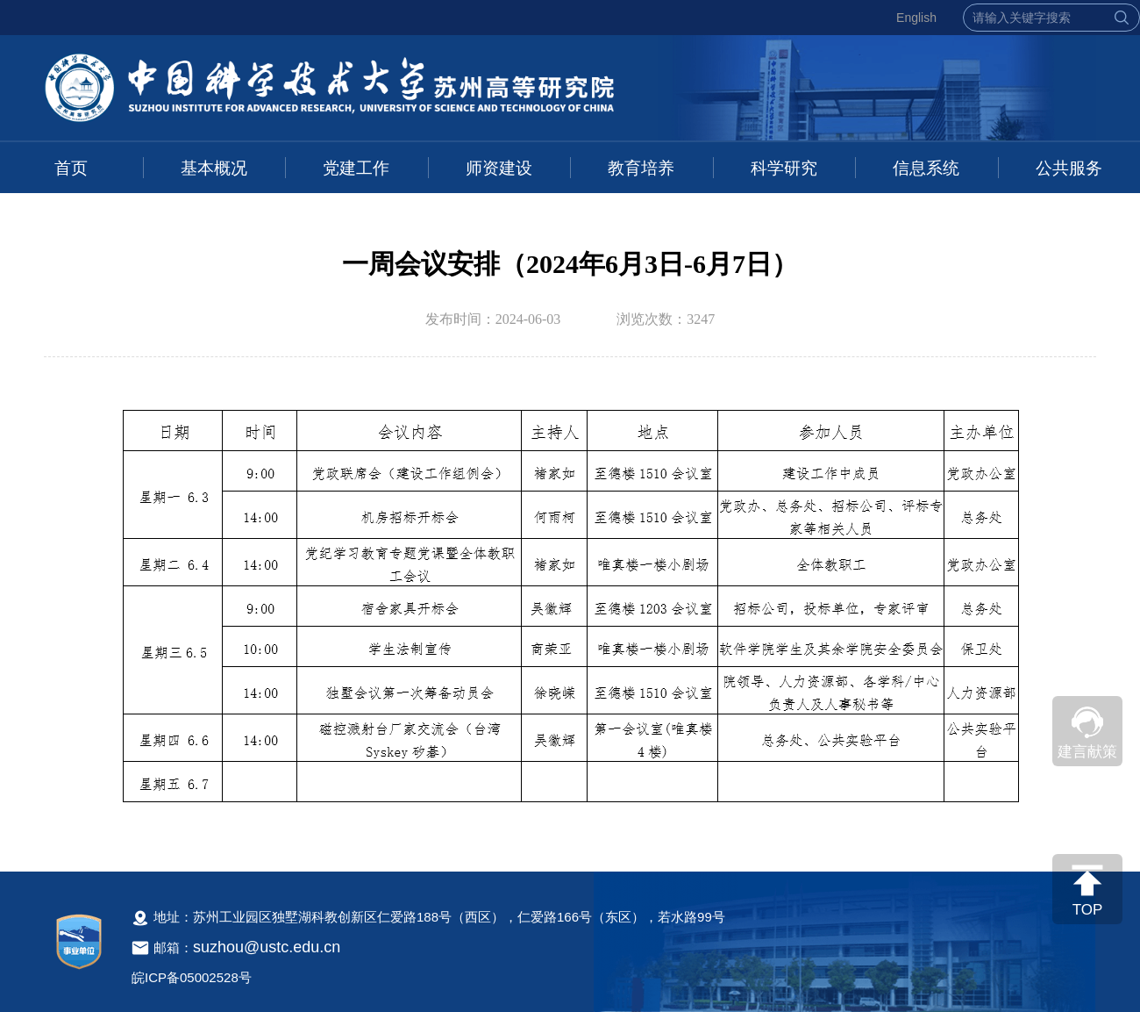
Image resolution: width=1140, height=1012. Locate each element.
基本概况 (214, 168)
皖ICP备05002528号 (192, 977)
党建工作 (356, 168)
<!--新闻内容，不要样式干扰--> (570, 613)
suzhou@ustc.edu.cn (266, 947)
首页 (71, 168)
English (916, 18)
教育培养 (641, 168)
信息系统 (926, 168)
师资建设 (499, 168)
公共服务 (1069, 168)
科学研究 (784, 168)
